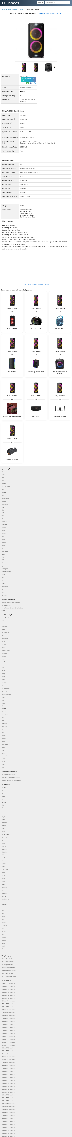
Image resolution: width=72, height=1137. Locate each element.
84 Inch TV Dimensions (8, 1130)
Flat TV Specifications (8, 973)
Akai (3, 949)
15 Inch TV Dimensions (8, 1092)
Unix (3, 592)
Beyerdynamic (6, 650)
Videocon (4, 822)
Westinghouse (6, 899)
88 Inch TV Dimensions (8, 1127)
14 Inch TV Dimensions (8, 1112)
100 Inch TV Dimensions (8, 1010)
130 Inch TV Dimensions (8, 1036)
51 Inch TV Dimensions (8, 1095)
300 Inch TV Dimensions (8, 1042)
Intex (3, 814)
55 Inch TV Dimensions (8, 1083)
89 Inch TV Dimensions (8, 1051)
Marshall (4, 483)
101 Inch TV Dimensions (8, 1054)
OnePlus (4, 662)
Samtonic (4, 931)
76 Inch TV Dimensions (8, 1048)
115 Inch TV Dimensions (8, 1039)
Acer (3, 902)
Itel (2, 890)
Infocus (4, 825)
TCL (3, 557)
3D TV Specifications (7, 964)
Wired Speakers (6, 605)
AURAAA (4, 905)
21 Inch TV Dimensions (8, 1086)
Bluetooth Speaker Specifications (11, 602)
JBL (3, 510)
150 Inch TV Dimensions (8, 1045)
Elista (3, 530)
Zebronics (4, 522)
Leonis (3, 943)
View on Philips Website (36, 284)
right (54, 67)
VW (3, 928)
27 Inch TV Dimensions (8, 1062)
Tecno (3, 671)
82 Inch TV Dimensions (8, 1018)
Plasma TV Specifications (9, 970)
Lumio (3, 952)
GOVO (3, 574)
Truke (3, 703)
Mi (2, 589)
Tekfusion (4, 644)
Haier (3, 811)
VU (2, 799)
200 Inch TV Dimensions (8, 983)
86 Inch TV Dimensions (8, 1015)
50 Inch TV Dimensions (8, 1115)
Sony (3, 480)
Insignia (4, 896)
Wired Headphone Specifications (11, 777)
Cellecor (4, 539)
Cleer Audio (5, 712)
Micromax (4, 808)
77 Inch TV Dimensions (8, 1013)
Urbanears (4, 653)
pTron (3, 583)
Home (3, 9)
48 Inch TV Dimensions (8, 1118)
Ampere (4, 492)
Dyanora (4, 533)
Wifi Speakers (5, 611)
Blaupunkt (4, 519)
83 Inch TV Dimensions (8, 1030)
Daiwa (3, 881)
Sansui (3, 819)
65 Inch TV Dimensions (8, 989)
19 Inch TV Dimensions (8, 1133)
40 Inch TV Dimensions (8, 995)
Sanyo (3, 875)
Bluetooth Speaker (11, 9)
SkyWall (4, 911)
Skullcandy (5, 586)
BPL (3, 805)
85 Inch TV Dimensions (8, 1004)
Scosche (4, 501)
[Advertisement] (54, 88)
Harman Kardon (6, 688)
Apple (3, 566)
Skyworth (4, 887)
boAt (3, 548)
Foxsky (4, 545)
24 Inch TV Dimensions (8, 1071)
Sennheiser (5, 524)
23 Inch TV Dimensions (8, 1101)
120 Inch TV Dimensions (8, 1001)
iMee (3, 919)
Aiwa (3, 536)
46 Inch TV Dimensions (8, 1074)
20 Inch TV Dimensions (8, 1121)
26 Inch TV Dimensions (8, 1104)
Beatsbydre (5, 569)
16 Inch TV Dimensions (8, 1007)
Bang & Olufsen (6, 486)
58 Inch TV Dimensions (8, 1033)
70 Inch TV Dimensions (8, 986)
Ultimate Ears (5, 472)
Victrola (4, 516)
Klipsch (4, 656)
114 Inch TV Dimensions (8, 1057)
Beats (3, 647)
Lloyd (3, 817)
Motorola (4, 852)
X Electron (4, 925)
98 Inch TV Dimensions (8, 1021)
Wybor (3, 884)
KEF (3, 495)
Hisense (4, 563)
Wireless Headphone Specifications (11, 780)
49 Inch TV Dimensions (8, 1124)
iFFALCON (5, 869)
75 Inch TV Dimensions (8, 1065)
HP (2, 729)
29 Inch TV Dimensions (8, 1089)
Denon (3, 641)
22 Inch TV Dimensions (8, 1068)
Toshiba (4, 802)
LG (2, 580)
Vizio (3, 489)
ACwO (3, 577)
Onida (3, 831)
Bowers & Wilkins (6, 571)
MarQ (3, 673)
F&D (3, 513)
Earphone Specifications (8, 774)
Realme (4, 665)
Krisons (4, 542)
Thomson (4, 849)
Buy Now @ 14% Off (28, 79)
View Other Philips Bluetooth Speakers (49, 13)
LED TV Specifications (8, 959)
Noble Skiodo (5, 834)
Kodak (3, 866)
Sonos (3, 475)
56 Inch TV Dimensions (8, 1027)
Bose (3, 507)
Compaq (4, 527)
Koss (3, 659)
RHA (3, 700)
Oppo (3, 676)
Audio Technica (6, 618)
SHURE (4, 709)
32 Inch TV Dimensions (8, 998)
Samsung (4, 595)
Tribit (3, 477)
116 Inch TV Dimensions (8, 1060)
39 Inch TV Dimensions (8, 1109)
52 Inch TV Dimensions (8, 1024)
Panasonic (4, 691)
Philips (21, 9)
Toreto (3, 554)
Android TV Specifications (9, 976)
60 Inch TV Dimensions (8, 992)
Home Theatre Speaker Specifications (12, 608)
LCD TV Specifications (8, 962)
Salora (3, 828)
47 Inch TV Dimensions (8, 1080)
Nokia (3, 679)
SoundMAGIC (5, 632)
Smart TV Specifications (8, 967)
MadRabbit (5, 551)
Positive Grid (5, 498)
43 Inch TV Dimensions (8, 1098)
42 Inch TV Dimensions (8, 1077)
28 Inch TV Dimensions (8, 1107)
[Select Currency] (40, 2)
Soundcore (5, 504)
